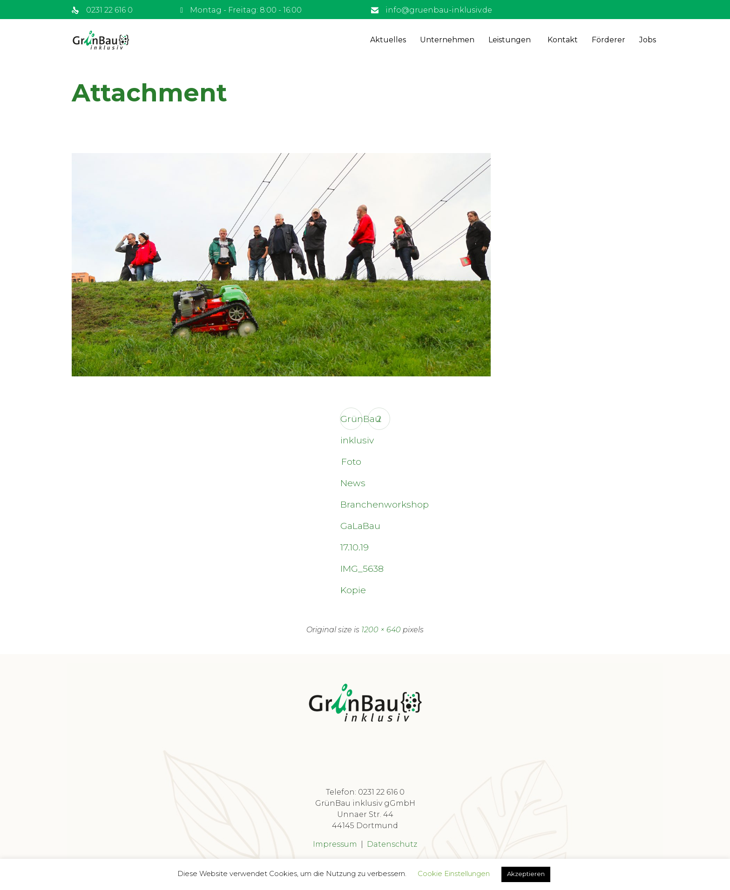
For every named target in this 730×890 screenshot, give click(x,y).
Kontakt (563, 39)
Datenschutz (392, 844)
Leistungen (509, 39)
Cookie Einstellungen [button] (454, 873)
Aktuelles (388, 39)
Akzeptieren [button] (526, 873)
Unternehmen (447, 39)
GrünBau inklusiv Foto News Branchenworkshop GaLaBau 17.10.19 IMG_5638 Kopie (351, 421)
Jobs (647, 39)
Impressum (335, 844)
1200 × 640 (381, 629)
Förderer (608, 39)
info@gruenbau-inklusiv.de (438, 10)
